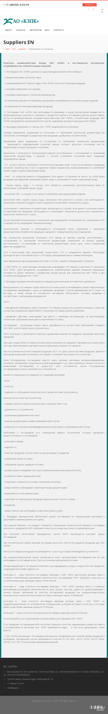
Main (7, 49)
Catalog (20, 30)
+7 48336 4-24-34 (13, 683)
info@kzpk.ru (11, 688)
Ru (102, 9)
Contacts (59, 30)
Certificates (36, 30)
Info (47, 30)
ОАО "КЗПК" (53, 700)
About (8, 30)
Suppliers (22, 49)
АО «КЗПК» (21, 21)
